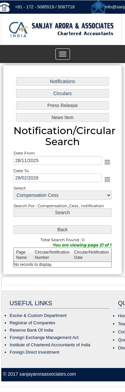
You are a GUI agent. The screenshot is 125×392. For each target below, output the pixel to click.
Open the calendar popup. (107, 162)
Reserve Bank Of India (31, 330)
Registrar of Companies (32, 322)
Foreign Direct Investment (34, 352)
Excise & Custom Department (38, 315)
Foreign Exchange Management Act (44, 337)
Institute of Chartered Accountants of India (50, 344)
